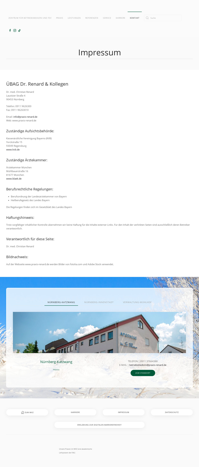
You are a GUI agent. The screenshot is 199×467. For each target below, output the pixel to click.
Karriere (120, 18)
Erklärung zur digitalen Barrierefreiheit (99, 425)
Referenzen (91, 18)
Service (107, 18)
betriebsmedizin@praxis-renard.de (147, 364)
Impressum (123, 412)
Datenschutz (172, 412)
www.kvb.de (13, 149)
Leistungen (74, 18)
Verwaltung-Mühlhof (137, 302)
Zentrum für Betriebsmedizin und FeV (30, 18)
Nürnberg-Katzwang (61, 302)
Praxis (59, 18)
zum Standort (142, 373)
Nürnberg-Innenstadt (99, 302)
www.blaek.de (13, 178)
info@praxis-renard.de (25, 116)
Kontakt (134, 18)
